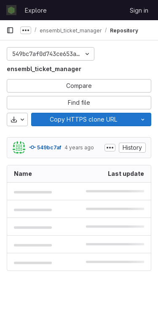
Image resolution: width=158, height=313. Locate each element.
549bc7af (45, 147)
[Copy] (83, 119)
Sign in (139, 10)
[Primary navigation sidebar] (10, 30)
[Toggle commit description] (109, 147)
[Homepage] (11, 10)
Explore (36, 10)
